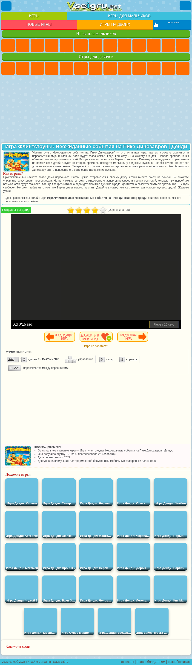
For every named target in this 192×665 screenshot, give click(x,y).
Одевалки (168, 68)
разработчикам (179, 662)
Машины (110, 45)
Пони (8, 68)
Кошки (153, 68)
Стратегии (37, 45)
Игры (34, 16)
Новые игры (39, 24)
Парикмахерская (182, 68)
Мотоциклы (139, 45)
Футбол (22, 45)
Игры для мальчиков (129, 16)
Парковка (8, 45)
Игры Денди (22, 209)
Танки (51, 45)
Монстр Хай (81, 68)
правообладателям (151, 662)
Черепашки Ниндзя (124, 45)
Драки (182, 45)
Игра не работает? (96, 346)
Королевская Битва (81, 45)
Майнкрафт (95, 45)
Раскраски (110, 68)
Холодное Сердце (139, 68)
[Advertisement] (96, 109)
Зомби (66, 45)
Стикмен (153, 45)
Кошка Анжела (124, 68)
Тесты (66, 68)
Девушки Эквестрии (22, 68)
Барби (51, 68)
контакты (127, 662)
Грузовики (168, 45)
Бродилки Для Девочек (95, 68)
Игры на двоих (115, 24)
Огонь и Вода (37, 68)
